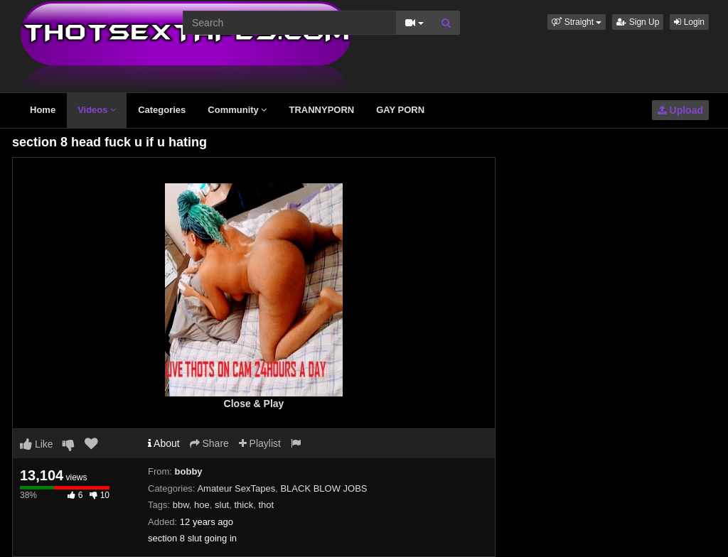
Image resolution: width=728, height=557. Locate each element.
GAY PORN (400, 109)
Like (36, 444)
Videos (96, 109)
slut (222, 504)
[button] (576, 22)
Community (237, 109)
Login (689, 22)
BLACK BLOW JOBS (323, 488)
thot (266, 504)
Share (209, 443)
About (164, 443)
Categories (162, 109)
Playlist (260, 443)
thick (243, 504)
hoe (202, 504)
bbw (181, 504)
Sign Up (637, 22)
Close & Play (254, 403)
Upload (680, 110)
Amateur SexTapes (236, 488)
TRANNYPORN (321, 109)
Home (42, 109)
